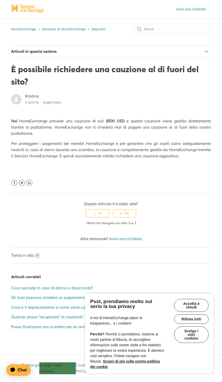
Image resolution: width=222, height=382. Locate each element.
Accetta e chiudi (191, 305)
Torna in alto (25, 255)
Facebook (14, 183)
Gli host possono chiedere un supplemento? (49, 297)
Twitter (22, 183)
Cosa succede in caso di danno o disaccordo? (52, 287)
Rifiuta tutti (191, 319)
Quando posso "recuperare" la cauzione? (47, 316)
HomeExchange (23, 29)
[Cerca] (172, 29)
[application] (21, 370)
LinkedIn (29, 183)
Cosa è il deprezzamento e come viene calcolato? (55, 307)
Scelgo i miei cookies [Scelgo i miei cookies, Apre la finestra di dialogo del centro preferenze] (191, 334)
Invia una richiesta (191, 9)
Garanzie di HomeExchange (64, 29)
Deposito (99, 29)
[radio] (97, 213)
